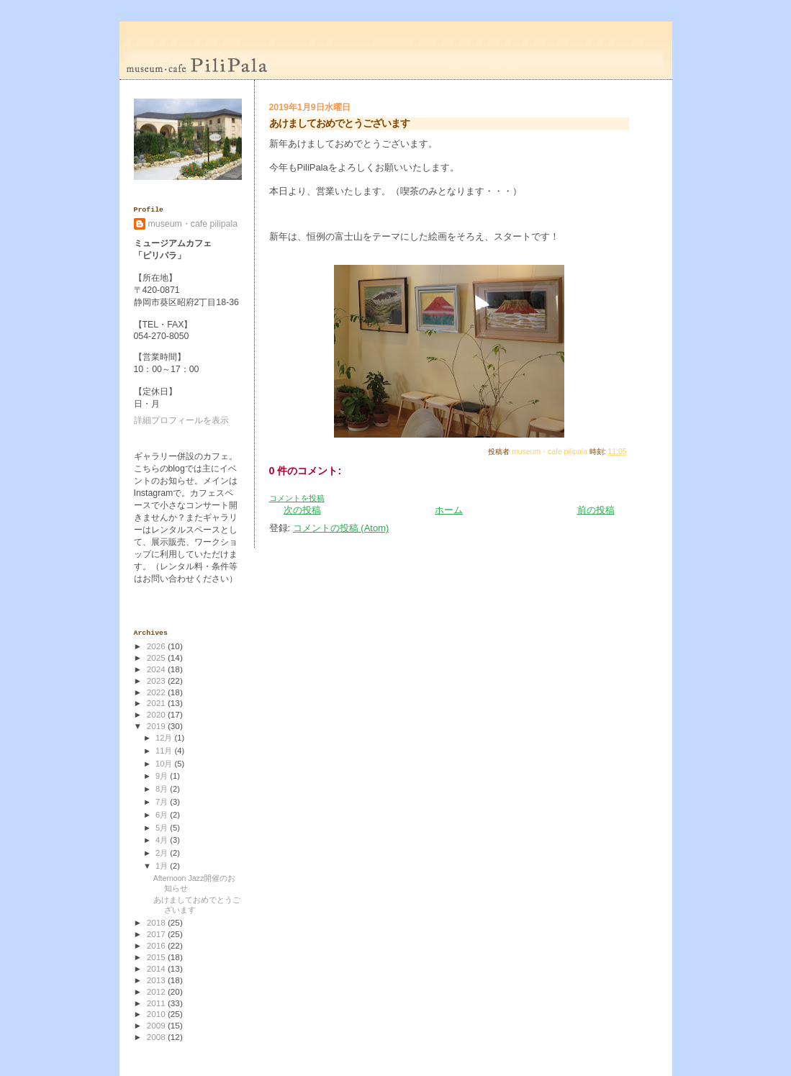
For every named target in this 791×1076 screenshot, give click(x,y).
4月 (162, 840)
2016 (157, 945)
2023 (157, 680)
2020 (157, 714)
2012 (157, 991)
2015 (157, 957)
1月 (162, 866)
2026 (157, 646)
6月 (162, 814)
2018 (157, 922)
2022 (157, 692)
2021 (157, 702)
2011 (157, 1003)
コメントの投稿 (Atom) (341, 528)
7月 (162, 801)
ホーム (449, 510)
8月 (162, 789)
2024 (157, 669)
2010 (157, 1013)
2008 (157, 1036)
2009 (157, 1025)
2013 (157, 980)
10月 (164, 763)
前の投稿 (596, 510)
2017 (157, 934)
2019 (157, 726)
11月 (164, 750)
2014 (157, 968)
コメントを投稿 (297, 498)
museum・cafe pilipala (193, 224)
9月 (162, 776)
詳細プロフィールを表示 (181, 420)
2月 (162, 853)
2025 (157, 657)
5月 (162, 827)
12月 (164, 737)
